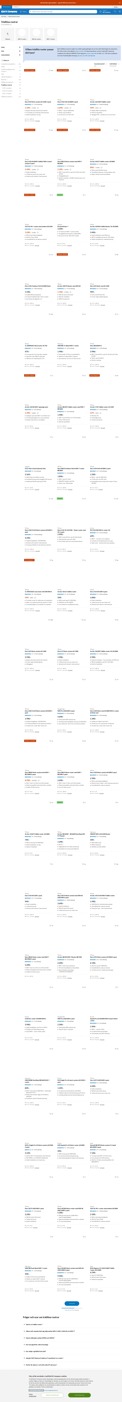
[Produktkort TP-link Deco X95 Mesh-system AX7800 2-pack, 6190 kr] (104, 938)
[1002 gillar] (50, 620)
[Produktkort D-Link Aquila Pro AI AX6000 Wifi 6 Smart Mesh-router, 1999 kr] (104, 1000)
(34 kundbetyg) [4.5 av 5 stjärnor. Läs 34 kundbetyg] (70, 348)
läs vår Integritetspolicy (51, 1390)
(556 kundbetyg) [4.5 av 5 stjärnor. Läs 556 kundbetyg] (103, 409)
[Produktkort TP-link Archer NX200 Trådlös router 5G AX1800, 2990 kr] (104, 632)
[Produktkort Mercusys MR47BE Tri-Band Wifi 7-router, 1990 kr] (72, 327)
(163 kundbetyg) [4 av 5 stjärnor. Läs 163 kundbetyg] (103, 532)
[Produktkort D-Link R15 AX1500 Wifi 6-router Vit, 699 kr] (104, 511)
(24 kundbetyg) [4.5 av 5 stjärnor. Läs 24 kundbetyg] (70, 1147)
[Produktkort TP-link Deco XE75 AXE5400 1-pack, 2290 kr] (39, 1190)
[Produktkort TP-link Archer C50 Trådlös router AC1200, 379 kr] (104, 388)
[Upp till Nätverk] (7, 34)
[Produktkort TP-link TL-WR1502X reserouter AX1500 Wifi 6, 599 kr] (39, 573)
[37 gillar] (116, 679)
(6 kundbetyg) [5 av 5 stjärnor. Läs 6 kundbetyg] (37, 471)
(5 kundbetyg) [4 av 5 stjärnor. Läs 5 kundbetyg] (37, 594)
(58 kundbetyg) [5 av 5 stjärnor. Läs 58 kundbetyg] (103, 715)
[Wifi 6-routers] (22, 34)
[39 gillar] (84, 1049)
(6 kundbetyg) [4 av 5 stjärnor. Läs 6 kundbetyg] (102, 1149)
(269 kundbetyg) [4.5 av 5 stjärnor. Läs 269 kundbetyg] (103, 775)
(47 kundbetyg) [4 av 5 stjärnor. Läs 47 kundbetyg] (70, 1084)
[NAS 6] (11, 74)
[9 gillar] (116, 1237)
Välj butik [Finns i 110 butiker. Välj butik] (37, 121)
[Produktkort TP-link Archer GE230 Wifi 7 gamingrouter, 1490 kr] (39, 388)
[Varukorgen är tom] (119, 11)
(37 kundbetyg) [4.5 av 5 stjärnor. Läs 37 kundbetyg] (70, 166)
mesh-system (79, 51)
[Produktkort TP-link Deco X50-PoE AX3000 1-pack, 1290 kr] (104, 450)
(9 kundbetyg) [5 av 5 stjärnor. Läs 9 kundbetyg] (37, 1211)
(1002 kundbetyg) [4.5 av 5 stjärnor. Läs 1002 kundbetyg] (38, 166)
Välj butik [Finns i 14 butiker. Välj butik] (69, 731)
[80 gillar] (116, 254)
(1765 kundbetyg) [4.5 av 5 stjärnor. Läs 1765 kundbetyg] (38, 654)
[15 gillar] (84, 314)
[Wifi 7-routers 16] (11, 94)
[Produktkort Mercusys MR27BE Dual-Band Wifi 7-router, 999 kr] (39, 1249)
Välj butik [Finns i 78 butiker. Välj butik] (37, 428)
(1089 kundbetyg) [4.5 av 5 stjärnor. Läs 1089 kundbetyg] (103, 104)
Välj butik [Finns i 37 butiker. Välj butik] (69, 1104)
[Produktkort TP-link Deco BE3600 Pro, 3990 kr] (104, 327)
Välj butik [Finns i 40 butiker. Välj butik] (37, 1168)
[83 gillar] (116, 375)
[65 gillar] (84, 70)
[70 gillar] (84, 254)
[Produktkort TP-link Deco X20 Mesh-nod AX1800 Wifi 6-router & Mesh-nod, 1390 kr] (104, 692)
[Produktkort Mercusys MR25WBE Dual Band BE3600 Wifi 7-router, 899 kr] (39, 1061)
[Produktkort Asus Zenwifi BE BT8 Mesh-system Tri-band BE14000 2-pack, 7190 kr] (104, 1126)
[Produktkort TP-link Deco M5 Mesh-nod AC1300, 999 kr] (104, 267)
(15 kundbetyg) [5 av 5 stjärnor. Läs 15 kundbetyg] (70, 959)
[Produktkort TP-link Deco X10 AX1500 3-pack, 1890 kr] (104, 573)
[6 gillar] (84, 1237)
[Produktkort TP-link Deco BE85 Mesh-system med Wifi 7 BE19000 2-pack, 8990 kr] (39, 754)
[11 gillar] (51, 987)
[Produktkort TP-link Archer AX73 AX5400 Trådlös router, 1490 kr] (104, 877)
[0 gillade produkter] (115, 11)
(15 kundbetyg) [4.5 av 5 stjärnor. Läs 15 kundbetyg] (38, 1084)
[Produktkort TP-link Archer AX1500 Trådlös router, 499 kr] (104, 83)
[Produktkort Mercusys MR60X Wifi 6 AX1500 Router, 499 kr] (104, 815)
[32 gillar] (51, 1114)
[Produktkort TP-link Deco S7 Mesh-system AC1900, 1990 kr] (72, 632)
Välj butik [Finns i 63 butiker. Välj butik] (102, 121)
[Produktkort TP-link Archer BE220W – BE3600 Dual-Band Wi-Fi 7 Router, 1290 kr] (72, 815)
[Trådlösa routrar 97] (11, 85)
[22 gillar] (51, 679)
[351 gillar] (116, 70)
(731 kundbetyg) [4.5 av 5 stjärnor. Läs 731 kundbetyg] (38, 104)
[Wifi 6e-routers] (36, 34)
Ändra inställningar (32, 1395)
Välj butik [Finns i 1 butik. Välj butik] (100, 489)
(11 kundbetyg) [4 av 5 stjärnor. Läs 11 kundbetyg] (38, 898)
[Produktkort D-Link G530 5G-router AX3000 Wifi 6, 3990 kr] (39, 1000)
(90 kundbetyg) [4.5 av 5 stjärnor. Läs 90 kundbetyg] (38, 836)
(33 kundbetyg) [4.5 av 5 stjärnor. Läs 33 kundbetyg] (103, 348)
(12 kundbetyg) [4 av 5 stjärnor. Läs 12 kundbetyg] (103, 471)
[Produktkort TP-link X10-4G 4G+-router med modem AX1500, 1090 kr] (39, 208)
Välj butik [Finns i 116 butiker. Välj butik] (37, 551)
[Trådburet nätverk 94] (11, 82)
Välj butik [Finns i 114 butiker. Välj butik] (37, 186)
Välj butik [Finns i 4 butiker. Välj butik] (69, 1290)
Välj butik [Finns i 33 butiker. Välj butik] (37, 1290)
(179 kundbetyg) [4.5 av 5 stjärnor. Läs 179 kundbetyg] (71, 104)
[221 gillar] (51, 130)
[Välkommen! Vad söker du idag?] (64, 12)
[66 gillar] (84, 864)
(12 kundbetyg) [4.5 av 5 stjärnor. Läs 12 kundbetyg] (70, 473)
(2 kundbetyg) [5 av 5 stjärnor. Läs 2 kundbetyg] (102, 1023)
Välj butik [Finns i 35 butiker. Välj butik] (102, 978)
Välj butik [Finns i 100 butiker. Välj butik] (103, 305)
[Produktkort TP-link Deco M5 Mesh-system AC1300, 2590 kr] (39, 632)
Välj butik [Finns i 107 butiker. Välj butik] (103, 610)
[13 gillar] (84, 926)
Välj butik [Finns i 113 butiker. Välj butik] (70, 610)
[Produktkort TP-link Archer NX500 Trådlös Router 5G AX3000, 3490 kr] (104, 208)
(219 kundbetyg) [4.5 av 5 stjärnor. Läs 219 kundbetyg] (103, 288)
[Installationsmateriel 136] (11, 64)
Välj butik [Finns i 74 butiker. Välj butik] (37, 916)
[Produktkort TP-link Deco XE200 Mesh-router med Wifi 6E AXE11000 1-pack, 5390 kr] (72, 1190)
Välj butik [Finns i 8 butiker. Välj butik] (101, 793)
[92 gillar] (84, 560)
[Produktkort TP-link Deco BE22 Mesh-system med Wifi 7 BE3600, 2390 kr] (72, 143)
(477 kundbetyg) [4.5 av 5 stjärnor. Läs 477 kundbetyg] (71, 594)
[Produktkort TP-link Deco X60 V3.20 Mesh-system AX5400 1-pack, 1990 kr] (39, 692)
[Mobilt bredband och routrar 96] (11, 70)
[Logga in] (104, 11)
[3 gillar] (51, 375)
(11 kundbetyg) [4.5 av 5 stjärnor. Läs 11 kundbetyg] (38, 777)
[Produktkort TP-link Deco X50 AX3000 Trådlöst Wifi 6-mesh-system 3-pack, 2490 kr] (39, 143)
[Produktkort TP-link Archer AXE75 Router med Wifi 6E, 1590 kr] (72, 267)
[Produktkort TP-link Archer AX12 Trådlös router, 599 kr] (72, 573)
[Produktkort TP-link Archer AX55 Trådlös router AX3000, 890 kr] (104, 143)
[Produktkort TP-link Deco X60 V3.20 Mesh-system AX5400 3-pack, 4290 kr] (39, 511)
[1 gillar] (84, 195)
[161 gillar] (116, 130)
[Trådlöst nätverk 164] (11, 97)
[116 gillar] (84, 620)
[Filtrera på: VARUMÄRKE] (11, 55)
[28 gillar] (84, 741)
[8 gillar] (116, 437)
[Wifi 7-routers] (50, 34)
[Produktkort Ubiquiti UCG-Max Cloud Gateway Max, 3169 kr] (39, 450)
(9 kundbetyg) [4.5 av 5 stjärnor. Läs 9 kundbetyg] (102, 836)
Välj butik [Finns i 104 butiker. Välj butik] (70, 489)
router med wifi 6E (92, 53)
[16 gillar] (51, 741)
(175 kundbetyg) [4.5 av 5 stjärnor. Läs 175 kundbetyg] (71, 288)
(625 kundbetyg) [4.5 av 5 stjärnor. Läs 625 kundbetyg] (103, 164)
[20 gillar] (84, 437)
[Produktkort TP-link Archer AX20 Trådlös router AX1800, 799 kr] (39, 815)
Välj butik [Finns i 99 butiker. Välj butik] (102, 366)
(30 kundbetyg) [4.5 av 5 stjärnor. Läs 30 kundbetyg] (70, 713)
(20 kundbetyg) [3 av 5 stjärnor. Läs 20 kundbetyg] (38, 1149)
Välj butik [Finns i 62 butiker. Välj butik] (69, 1168)
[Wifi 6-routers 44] (11, 88)
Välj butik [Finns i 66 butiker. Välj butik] (69, 978)
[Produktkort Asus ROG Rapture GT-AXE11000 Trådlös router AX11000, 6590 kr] (104, 1249)
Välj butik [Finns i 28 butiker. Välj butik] (37, 489)
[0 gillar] (116, 802)
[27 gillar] (51, 195)
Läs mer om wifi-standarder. (86, 55)
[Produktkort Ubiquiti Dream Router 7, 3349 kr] (72, 208)
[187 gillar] (51, 314)
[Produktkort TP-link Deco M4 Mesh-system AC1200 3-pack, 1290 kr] (39, 83)
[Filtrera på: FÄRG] (11, 47)
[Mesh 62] (11, 67)
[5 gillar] (84, 1177)
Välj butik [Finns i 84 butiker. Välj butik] (102, 1227)
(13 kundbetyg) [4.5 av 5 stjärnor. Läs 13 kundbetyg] (38, 1270)
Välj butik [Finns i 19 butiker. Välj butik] (102, 1168)
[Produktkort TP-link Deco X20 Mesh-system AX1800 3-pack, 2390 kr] (104, 754)
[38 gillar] (116, 195)
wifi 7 (103, 53)
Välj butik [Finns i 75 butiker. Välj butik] (37, 245)
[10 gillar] (84, 499)
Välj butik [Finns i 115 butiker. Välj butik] (103, 670)
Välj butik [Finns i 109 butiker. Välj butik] (103, 186)
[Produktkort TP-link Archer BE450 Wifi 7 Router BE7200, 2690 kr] (72, 938)
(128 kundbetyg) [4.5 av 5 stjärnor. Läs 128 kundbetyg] (103, 1211)
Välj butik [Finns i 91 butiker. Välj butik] (102, 731)
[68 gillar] (116, 560)
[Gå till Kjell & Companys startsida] (10, 12)
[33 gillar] (116, 1049)
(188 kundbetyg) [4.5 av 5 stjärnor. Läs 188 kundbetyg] (71, 900)
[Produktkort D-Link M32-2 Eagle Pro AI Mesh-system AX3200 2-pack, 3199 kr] (39, 1126)
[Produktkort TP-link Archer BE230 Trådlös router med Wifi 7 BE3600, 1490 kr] (72, 388)
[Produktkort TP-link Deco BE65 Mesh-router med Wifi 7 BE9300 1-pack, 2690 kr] (72, 754)
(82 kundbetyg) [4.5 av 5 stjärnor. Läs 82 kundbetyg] (103, 1082)
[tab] (7, 6)
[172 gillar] (51, 254)
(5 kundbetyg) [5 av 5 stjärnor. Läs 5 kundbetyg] (70, 1021)
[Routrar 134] (11, 80)
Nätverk (5, 60)
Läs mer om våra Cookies (36, 1390)
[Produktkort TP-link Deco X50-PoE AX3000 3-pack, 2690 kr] (72, 83)
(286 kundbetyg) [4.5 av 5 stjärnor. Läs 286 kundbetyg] (103, 594)
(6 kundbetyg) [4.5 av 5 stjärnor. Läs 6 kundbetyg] (37, 961)
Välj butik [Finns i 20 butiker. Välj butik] (69, 245)
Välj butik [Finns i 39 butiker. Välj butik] (102, 245)
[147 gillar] (116, 499)
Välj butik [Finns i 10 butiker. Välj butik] (102, 551)
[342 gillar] (116, 864)
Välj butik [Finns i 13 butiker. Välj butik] (37, 793)
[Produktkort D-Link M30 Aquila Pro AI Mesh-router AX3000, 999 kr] (72, 1126)
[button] (11, 24)
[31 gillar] (84, 1114)
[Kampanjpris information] (38, 108)
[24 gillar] (84, 130)
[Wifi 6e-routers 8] (11, 91)
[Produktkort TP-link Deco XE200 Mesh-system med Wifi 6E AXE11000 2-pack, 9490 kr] (72, 1249)
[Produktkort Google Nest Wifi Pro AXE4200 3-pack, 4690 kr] (72, 692)
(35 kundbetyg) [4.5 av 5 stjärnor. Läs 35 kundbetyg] (70, 411)
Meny (23, 12)
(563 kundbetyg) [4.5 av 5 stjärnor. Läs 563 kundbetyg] (103, 898)
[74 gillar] (116, 741)
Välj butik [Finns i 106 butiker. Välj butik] (103, 916)
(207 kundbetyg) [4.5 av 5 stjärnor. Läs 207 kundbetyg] (103, 654)
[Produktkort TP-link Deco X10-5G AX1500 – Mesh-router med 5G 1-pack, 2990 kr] (72, 511)
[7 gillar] (116, 987)
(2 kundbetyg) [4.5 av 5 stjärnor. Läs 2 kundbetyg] (37, 409)
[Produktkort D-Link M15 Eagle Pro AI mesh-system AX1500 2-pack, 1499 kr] (72, 1061)
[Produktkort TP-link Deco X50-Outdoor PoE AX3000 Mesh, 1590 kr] (39, 267)
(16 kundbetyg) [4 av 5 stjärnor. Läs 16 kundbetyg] (103, 959)
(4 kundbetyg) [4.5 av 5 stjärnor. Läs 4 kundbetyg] (70, 838)
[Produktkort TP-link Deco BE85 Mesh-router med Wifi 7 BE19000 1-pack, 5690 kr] (39, 938)
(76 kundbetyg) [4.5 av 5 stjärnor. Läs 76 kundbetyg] (103, 229)
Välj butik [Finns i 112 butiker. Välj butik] (103, 428)
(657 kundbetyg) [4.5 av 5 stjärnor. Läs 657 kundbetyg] (71, 654)
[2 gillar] (84, 802)
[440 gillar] (51, 70)
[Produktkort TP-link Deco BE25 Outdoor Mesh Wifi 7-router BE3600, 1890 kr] (72, 450)
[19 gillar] (51, 926)
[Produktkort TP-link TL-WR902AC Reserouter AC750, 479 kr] (39, 327)
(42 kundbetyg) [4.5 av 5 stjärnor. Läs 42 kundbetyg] (38, 715)
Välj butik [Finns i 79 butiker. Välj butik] (69, 428)
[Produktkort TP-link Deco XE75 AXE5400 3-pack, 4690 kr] (104, 1061)
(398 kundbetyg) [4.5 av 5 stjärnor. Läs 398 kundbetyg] (38, 288)
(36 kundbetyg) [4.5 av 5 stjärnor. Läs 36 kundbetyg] (38, 229)
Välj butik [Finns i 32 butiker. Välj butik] (69, 793)
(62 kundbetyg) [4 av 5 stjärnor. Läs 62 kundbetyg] (38, 348)
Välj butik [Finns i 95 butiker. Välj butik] (102, 1039)
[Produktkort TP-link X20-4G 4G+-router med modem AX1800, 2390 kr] (104, 1190)
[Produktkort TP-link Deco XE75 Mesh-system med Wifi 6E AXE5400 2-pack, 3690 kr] (72, 877)
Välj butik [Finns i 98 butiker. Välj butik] (69, 121)
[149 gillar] (51, 499)
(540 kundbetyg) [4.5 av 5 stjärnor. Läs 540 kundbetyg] (38, 534)
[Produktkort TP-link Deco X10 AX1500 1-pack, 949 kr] (39, 877)
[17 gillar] (116, 314)
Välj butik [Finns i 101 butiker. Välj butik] (37, 610)
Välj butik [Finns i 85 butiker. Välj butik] (69, 366)
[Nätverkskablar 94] (11, 77)
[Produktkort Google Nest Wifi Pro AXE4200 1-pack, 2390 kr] (72, 1000)
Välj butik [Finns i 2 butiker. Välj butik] (69, 1227)
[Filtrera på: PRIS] (11, 51)
